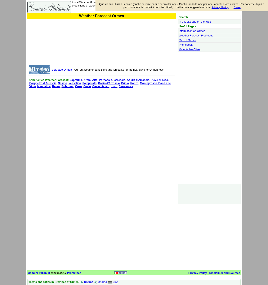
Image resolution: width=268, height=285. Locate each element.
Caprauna (76, 80)
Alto (94, 80)
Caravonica (126, 86)
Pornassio (105, 80)
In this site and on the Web (195, 21)
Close (237, 7)
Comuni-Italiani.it (39, 273)
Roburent (68, 86)
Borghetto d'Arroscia (43, 83)
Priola (125, 83)
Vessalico (74, 83)
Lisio (114, 86)
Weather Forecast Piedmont (196, 35)
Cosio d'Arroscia (109, 83)
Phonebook (186, 44)
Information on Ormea (192, 30)
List (115, 282)
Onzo (78, 86)
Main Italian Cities (189, 49)
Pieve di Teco (159, 80)
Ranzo (134, 83)
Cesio (87, 86)
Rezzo (56, 86)
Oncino (102, 282)
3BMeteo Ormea (62, 69)
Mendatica (44, 86)
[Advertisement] (101, 119)
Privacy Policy (220, 7)
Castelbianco (100, 86)
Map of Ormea (187, 40)
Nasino (62, 83)
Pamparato (89, 83)
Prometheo (74, 273)
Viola (32, 86)
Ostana (88, 282)
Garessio (119, 80)
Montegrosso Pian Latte (155, 83)
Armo (87, 80)
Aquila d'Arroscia (138, 80)
